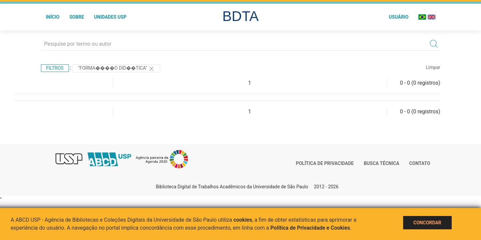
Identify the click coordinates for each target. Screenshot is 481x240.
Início (53, 17)
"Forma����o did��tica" (116, 68)
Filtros (55, 68)
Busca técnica (381, 163)
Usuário (398, 17)
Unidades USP (110, 17)
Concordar (427, 222)
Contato (419, 163)
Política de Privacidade (325, 163)
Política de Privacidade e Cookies (310, 228)
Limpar (433, 67)
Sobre (76, 17)
